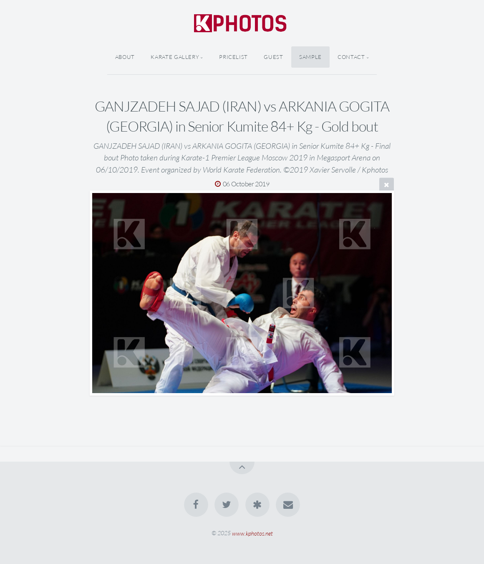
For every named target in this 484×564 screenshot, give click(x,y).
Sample (310, 56)
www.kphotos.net (252, 532)
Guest (273, 56)
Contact (351, 56)
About (125, 56)
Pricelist (233, 56)
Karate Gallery (175, 56)
